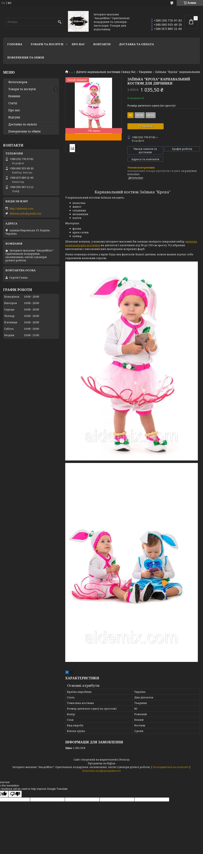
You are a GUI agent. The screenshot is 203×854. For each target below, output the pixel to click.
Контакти (102, 44)
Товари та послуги (46, 44)
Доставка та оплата (136, 44)
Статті (12, 103)
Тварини (145, 72)
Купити (147, 126)
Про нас (78, 44)
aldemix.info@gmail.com (25, 213)
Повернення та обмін (25, 57)
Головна (14, 44)
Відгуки (14, 117)
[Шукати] (59, 22)
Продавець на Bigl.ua (101, 763)
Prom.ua (124, 759)
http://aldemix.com (21, 208)
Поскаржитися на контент (170, 767)
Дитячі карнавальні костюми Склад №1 (106, 72)
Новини (14, 96)
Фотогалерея (17, 82)
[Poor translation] (15, 794)
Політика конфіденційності (101, 771)
